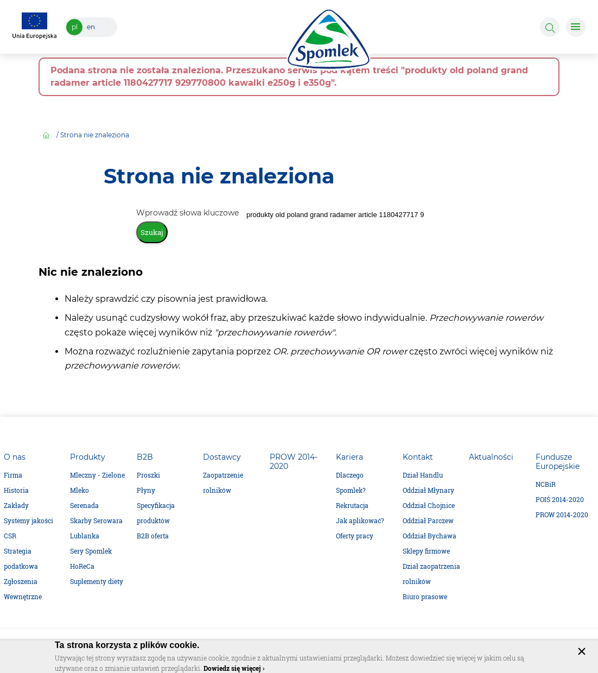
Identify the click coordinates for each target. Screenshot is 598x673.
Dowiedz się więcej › (233, 668)
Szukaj (152, 232)
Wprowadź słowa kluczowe (188, 213)
